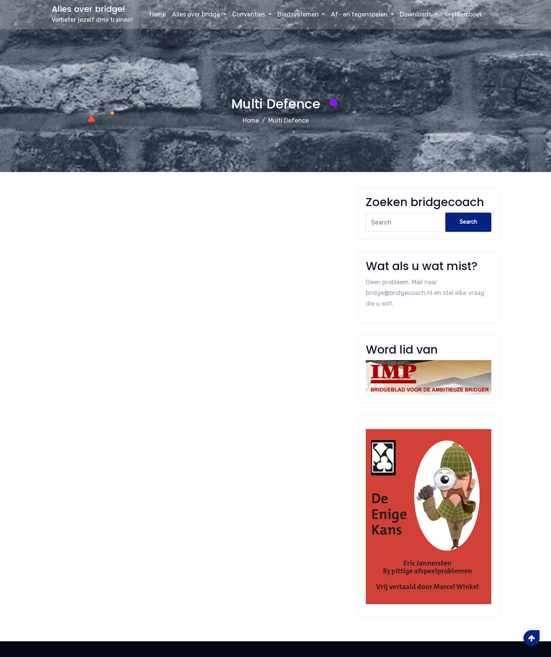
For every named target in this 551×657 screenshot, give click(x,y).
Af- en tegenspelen (362, 14)
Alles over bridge (199, 14)
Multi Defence (288, 120)
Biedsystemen (301, 14)
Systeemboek (463, 14)
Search (468, 222)
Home (158, 14)
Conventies (251, 14)
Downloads (419, 14)
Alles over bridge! (88, 9)
